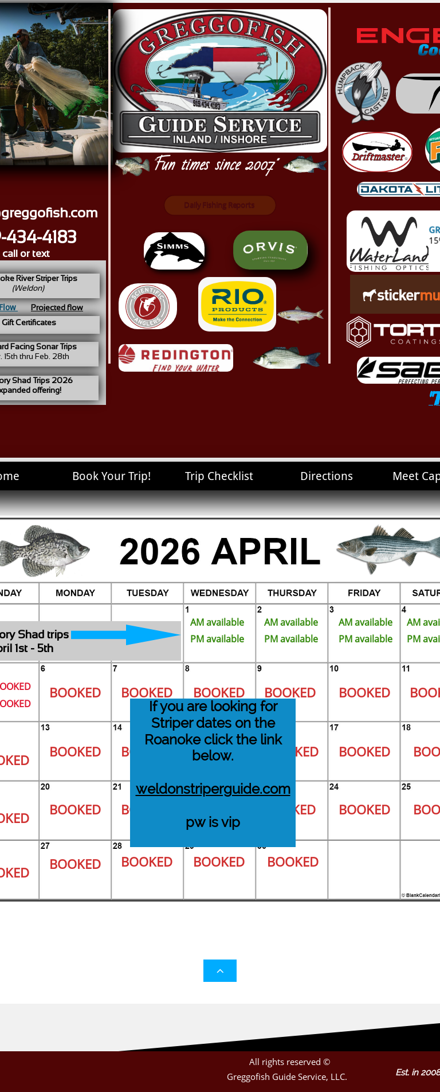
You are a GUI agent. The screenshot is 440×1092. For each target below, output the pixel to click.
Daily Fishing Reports (218, 205)
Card (295, 399)
